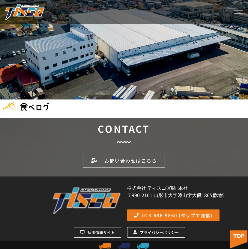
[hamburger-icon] (238, 12)
